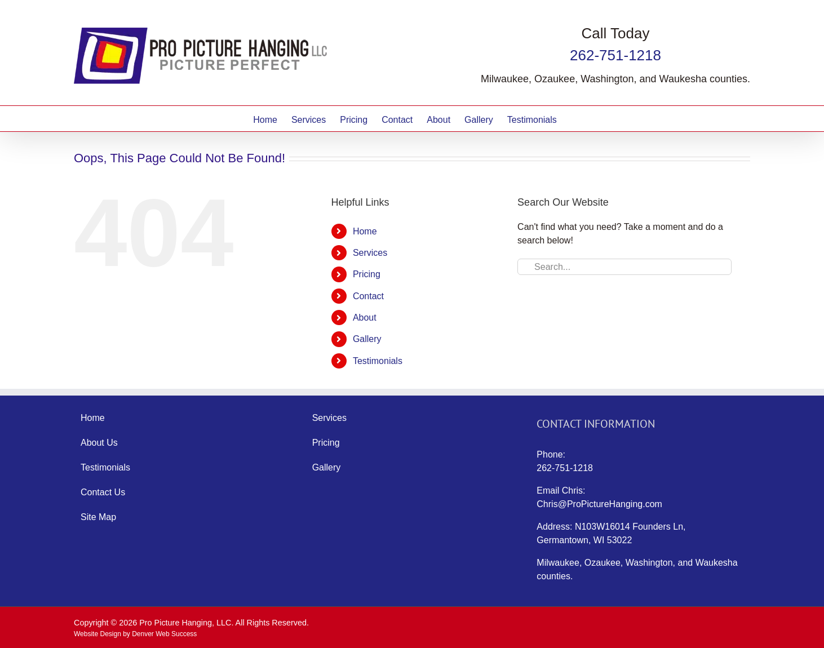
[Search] (525, 267)
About (364, 317)
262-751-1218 (615, 55)
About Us (99, 442)
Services (370, 253)
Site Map (98, 517)
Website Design (97, 634)
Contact (368, 296)
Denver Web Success (164, 634)
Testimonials (377, 361)
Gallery (367, 339)
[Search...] (624, 267)
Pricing (366, 274)
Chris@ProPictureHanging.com (599, 504)
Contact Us (103, 492)
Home (365, 231)
